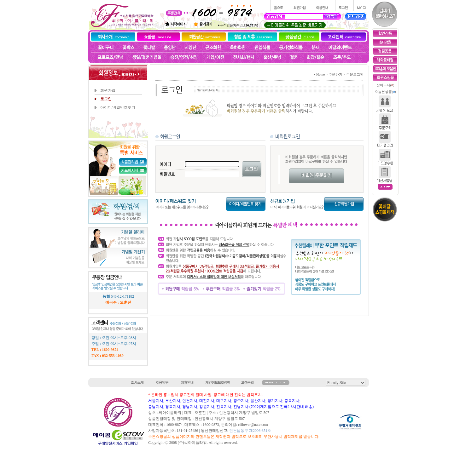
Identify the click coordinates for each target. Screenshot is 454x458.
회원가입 (107, 90)
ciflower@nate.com (253, 424)
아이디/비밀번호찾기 (117, 107)
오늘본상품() (385, 92)
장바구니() (385, 85)
